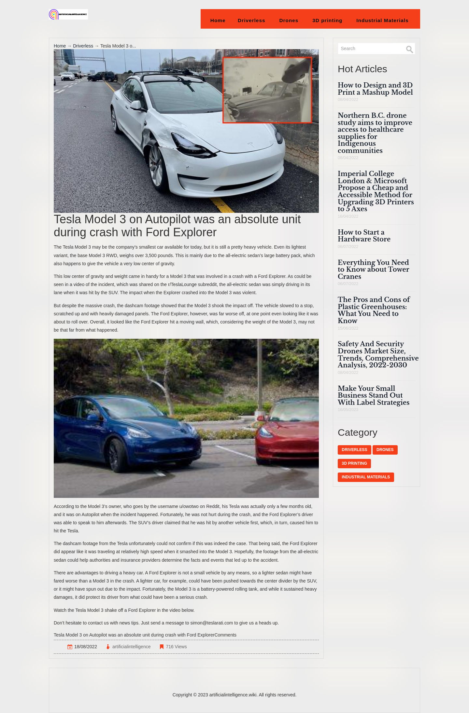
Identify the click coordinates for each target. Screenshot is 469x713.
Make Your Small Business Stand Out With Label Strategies (373, 395)
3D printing (327, 20)
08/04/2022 (348, 99)
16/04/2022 (348, 216)
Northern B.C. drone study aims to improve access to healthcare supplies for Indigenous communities (375, 133)
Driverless (251, 20)
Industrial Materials (382, 20)
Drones (288, 20)
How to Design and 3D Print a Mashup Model (375, 88)
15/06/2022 (348, 328)
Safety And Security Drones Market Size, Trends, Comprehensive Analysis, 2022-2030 (378, 354)
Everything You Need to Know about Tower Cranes (373, 270)
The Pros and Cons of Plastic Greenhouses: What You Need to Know (374, 310)
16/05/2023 (348, 409)
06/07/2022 (348, 246)
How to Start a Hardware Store (364, 235)
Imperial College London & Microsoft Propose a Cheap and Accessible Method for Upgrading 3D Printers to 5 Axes (376, 191)
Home (218, 20)
